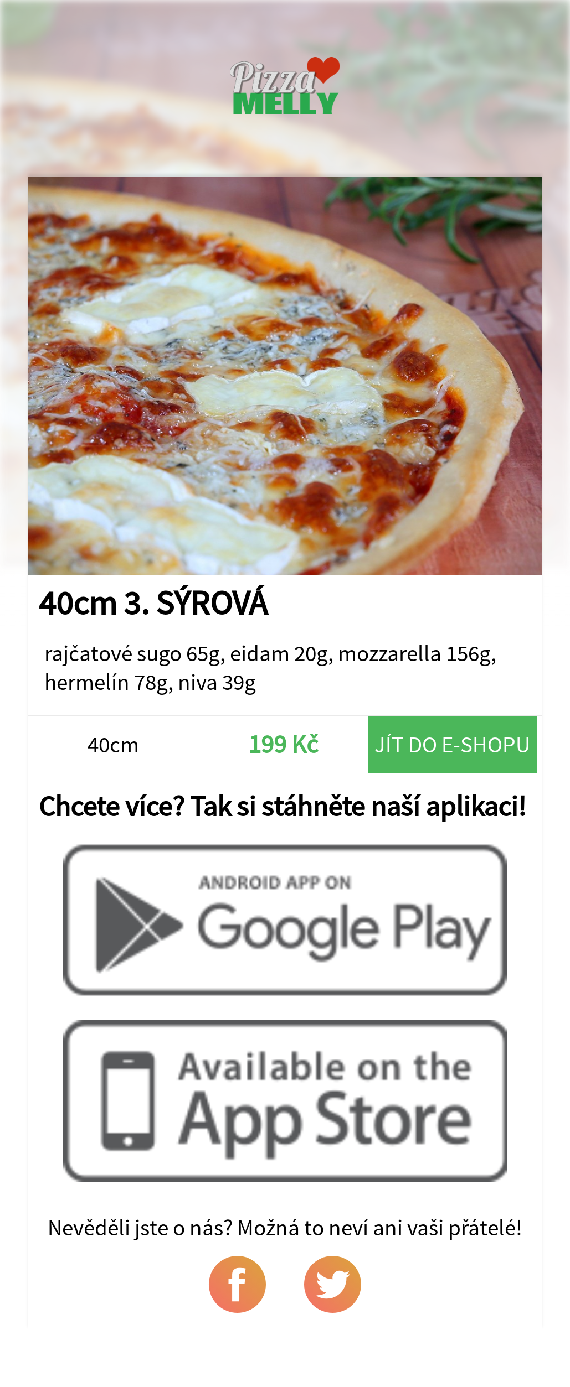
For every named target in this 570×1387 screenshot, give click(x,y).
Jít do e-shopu (452, 744)
